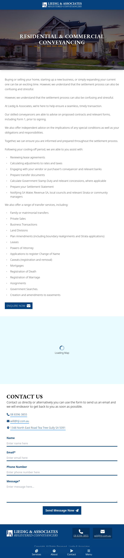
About (54, 552)
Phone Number (17, 467)
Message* (13, 481)
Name (11, 438)
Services (36, 552)
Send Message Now (62, 510)
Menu (89, 552)
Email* (11, 452)
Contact (71, 552)
